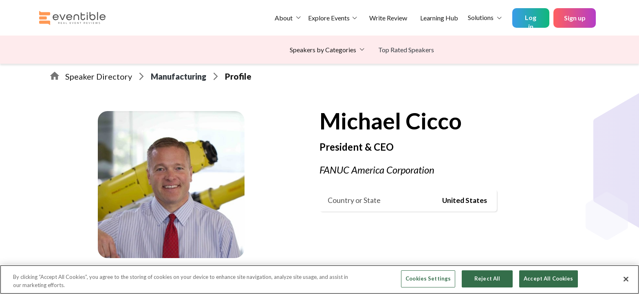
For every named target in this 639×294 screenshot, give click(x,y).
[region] (319, 279)
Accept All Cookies (548, 278)
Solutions (481, 17)
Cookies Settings (428, 278)
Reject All (487, 278)
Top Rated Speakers (406, 49)
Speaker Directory (98, 76)
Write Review (388, 18)
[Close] (626, 279)
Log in (530, 20)
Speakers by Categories (323, 49)
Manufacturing (178, 76)
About (284, 18)
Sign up (575, 18)
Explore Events (329, 18)
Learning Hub (439, 18)
